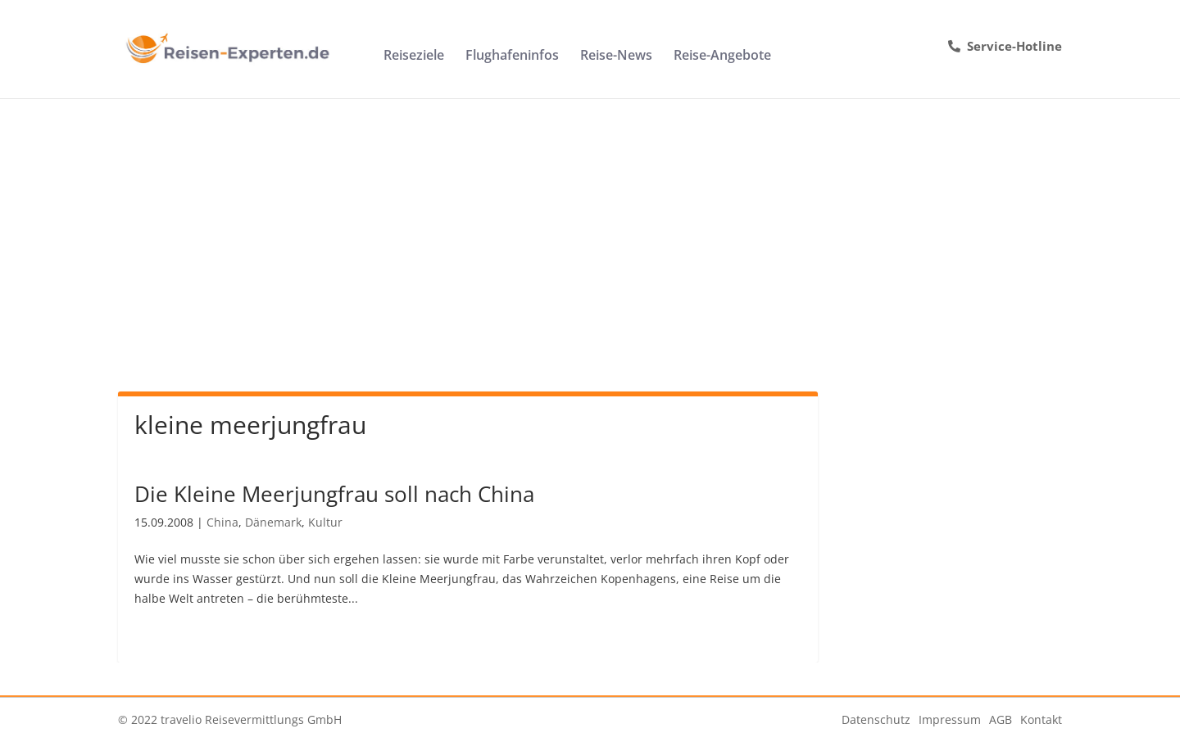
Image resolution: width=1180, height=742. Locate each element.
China (222, 522)
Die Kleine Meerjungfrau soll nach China (334, 494)
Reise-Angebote (722, 56)
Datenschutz (876, 719)
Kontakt (1041, 719)
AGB (1000, 719)
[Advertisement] (590, 221)
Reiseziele (414, 56)
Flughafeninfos (512, 56)
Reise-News (616, 56)
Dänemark (273, 522)
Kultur (325, 522)
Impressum (950, 719)
